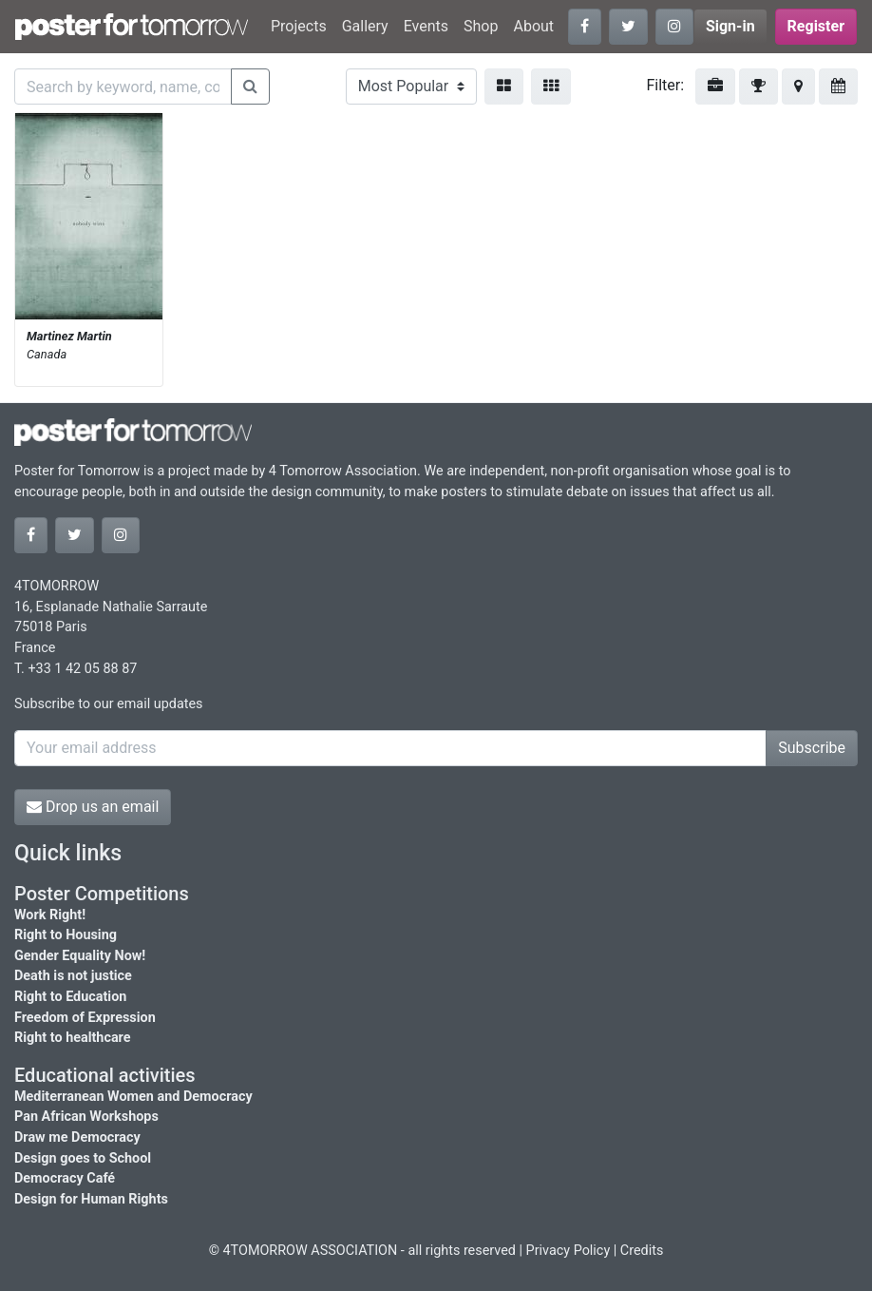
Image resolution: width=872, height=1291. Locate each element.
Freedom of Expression (85, 1018)
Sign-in (730, 26)
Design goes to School (82, 1158)
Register (815, 26)
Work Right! (49, 915)
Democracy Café (64, 1178)
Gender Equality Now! (79, 956)
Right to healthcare (72, 1038)
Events (426, 26)
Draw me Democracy (77, 1137)
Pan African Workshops (86, 1116)
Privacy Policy (568, 1251)
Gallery (365, 26)
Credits (642, 1251)
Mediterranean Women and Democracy (133, 1097)
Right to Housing (65, 935)
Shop (481, 26)
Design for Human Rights (91, 1199)
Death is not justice (73, 976)
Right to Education (70, 997)
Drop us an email (93, 807)
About (533, 26)
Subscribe (811, 748)
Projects (299, 26)
